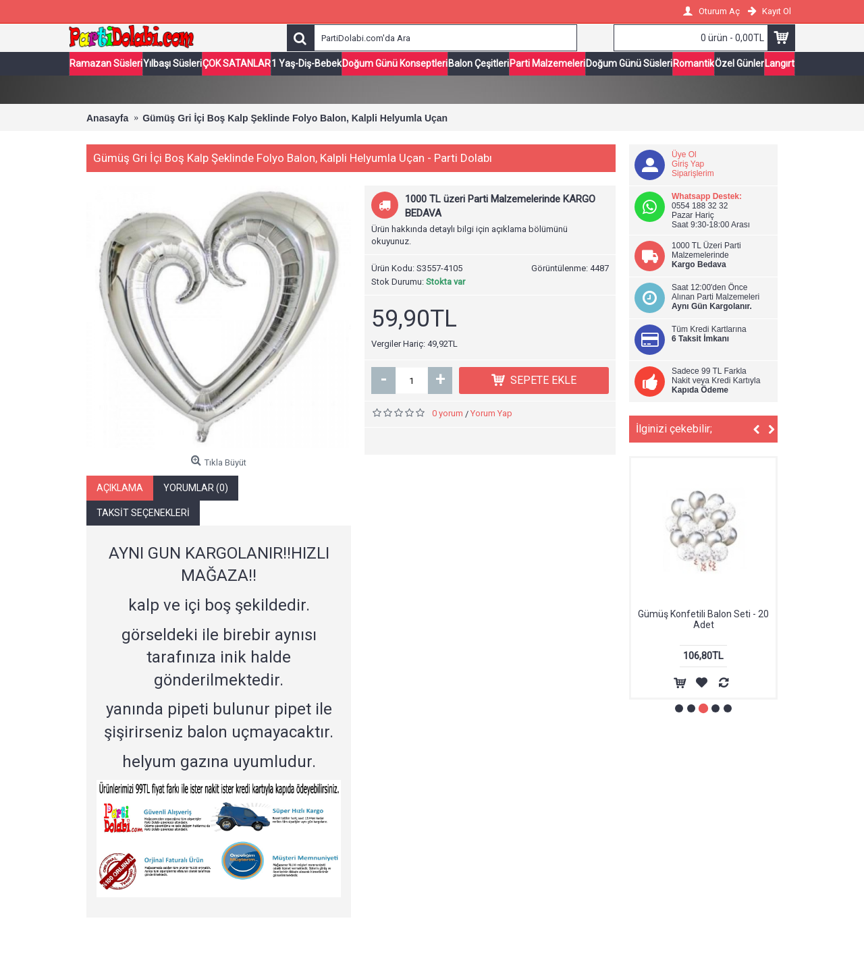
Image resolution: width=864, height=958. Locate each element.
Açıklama (120, 488)
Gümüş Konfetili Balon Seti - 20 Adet (703, 620)
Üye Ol (684, 156)
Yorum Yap (491, 415)
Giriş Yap (688, 165)
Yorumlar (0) (195, 488)
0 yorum (447, 415)
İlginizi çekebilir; (674, 430)
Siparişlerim (693, 174)
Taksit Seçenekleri (143, 513)
